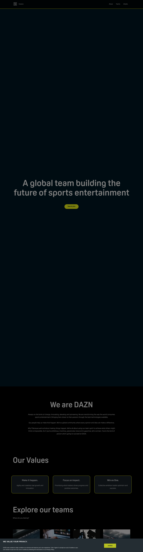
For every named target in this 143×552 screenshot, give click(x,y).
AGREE (110, 548)
